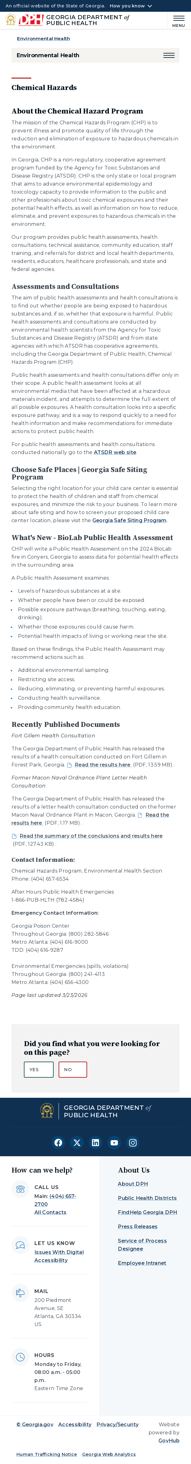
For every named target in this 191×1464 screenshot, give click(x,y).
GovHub (169, 1441)
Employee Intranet (142, 1263)
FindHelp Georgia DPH (147, 1212)
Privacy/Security (117, 1425)
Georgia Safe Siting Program (129, 520)
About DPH (133, 1184)
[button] (169, 55)
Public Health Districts (147, 1198)
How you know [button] (127, 5)
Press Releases (138, 1227)
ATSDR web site (115, 452)
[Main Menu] (176, 20)
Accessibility (74, 1425)
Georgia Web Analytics (109, 1454)
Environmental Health (43, 38)
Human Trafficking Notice (46, 1454)
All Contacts (50, 1212)
